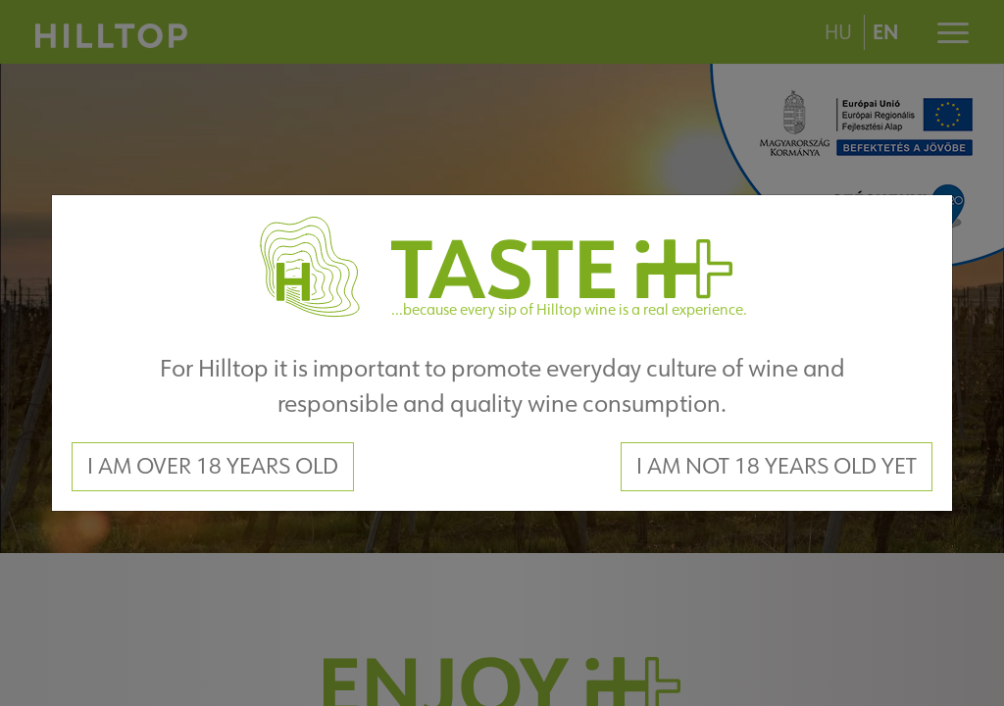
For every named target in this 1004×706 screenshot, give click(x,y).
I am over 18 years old (212, 465)
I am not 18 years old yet (776, 465)
